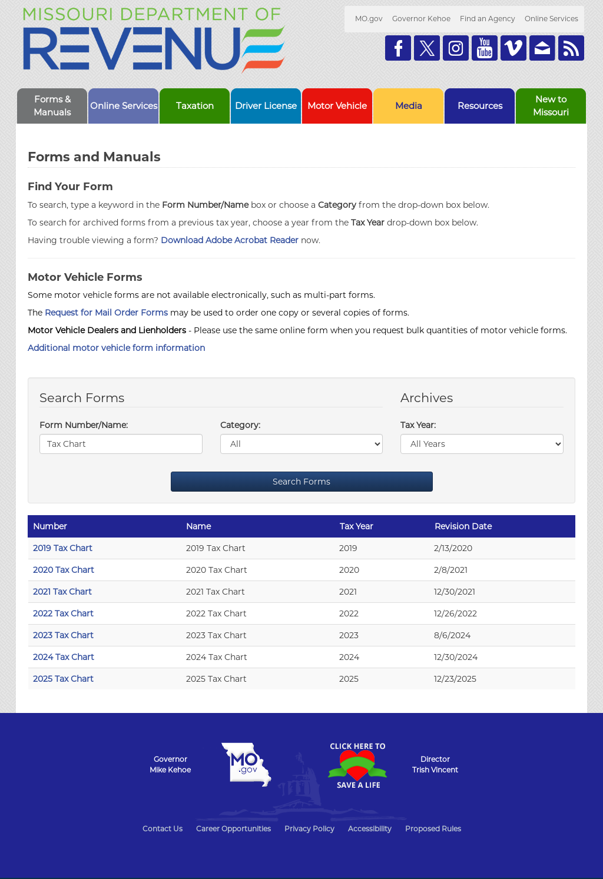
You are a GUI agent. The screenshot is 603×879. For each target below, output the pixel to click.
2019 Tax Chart (62, 548)
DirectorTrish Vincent (435, 764)
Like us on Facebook (398, 48)
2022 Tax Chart (63, 613)
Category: (240, 425)
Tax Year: (418, 425)
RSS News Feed (571, 48)
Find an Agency (487, 18)
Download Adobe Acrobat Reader (230, 240)
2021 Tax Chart (62, 591)
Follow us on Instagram (456, 48)
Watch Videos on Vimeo (513, 48)
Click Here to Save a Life (357, 765)
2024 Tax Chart (63, 657)
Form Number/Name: (83, 425)
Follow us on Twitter (427, 48)
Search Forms (301, 481)
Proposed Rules (433, 828)
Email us (542, 48)
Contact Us (163, 828)
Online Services (551, 18)
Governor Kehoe (421, 18)
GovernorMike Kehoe (170, 764)
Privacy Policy (309, 828)
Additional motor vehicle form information (116, 348)
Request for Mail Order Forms (106, 312)
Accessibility (370, 828)
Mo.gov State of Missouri (246, 764)
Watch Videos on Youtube (485, 48)
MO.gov (369, 18)
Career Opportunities (233, 828)
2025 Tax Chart (63, 679)
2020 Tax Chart (63, 570)
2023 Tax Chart (63, 635)
